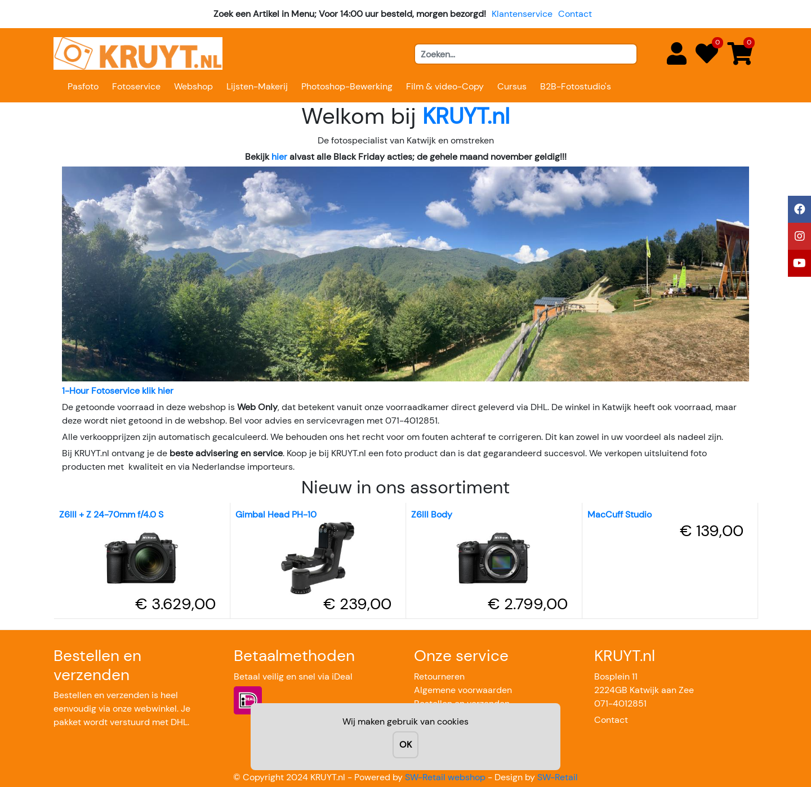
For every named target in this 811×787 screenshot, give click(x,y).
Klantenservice (522, 14)
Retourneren (439, 676)
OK (405, 744)
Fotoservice (136, 86)
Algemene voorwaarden (463, 690)
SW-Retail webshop (445, 777)
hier (279, 157)
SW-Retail (557, 777)
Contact (575, 14)
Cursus (512, 86)
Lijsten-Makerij (257, 86)
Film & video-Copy (445, 86)
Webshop (193, 86)
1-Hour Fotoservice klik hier (117, 391)
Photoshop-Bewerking (347, 86)
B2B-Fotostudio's (575, 86)
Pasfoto (83, 86)
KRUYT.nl (466, 116)
